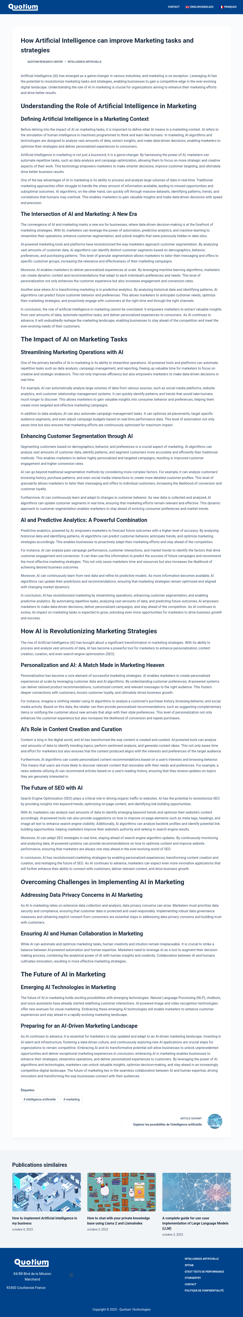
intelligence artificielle (39, 1099)
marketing (71, 1099)
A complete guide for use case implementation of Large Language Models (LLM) (195, 1223)
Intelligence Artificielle (202, 1258)
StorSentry (193, 1277)
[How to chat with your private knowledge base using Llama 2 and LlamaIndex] (121, 1192)
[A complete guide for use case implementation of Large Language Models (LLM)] (196, 1192)
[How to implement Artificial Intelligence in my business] (46, 1192)
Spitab (189, 1265)
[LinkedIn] (71, 1275)
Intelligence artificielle (85, 61)
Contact (174, 6)
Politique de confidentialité (204, 1290)
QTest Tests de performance (204, 1271)
